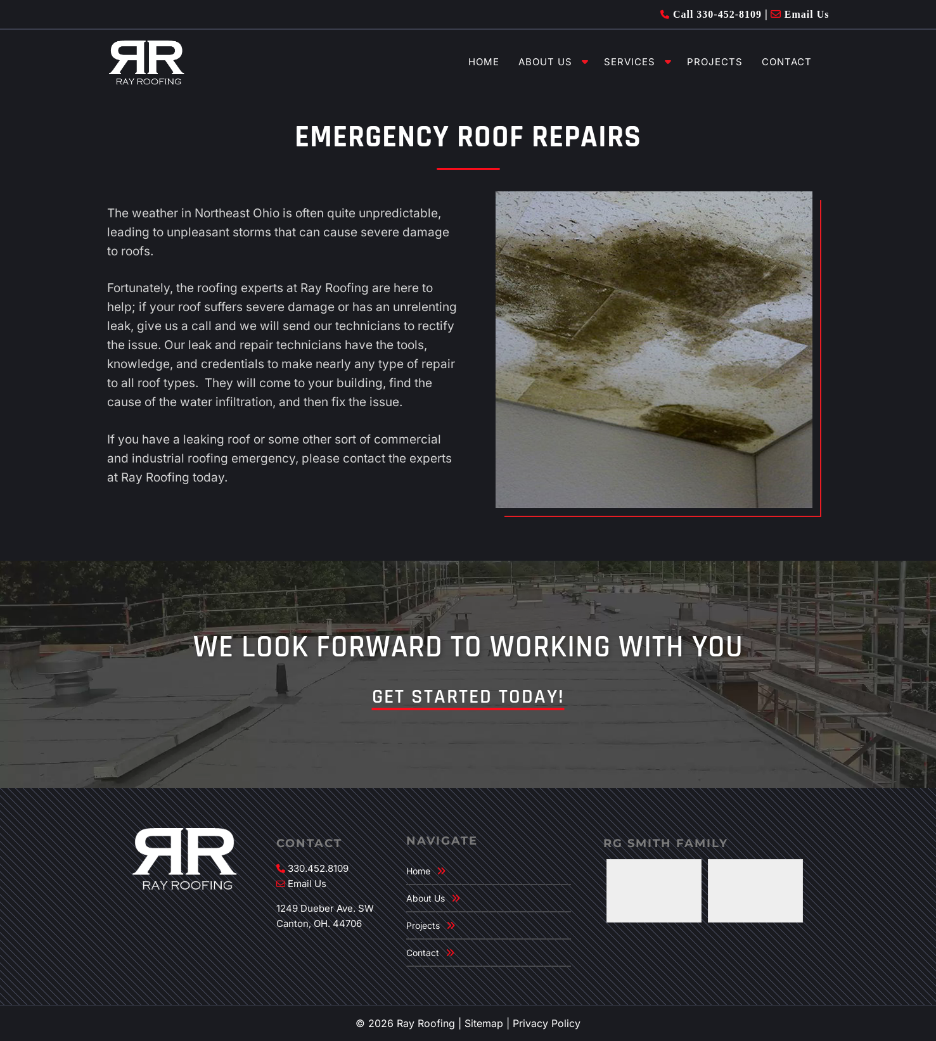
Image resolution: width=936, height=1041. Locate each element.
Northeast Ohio (237, 213)
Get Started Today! (468, 697)
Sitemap (484, 1023)
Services (629, 62)
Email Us (800, 14)
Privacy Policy (546, 1023)
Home (483, 62)
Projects (715, 62)
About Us (545, 62)
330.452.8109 (318, 868)
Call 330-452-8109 (711, 14)
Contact (787, 62)
